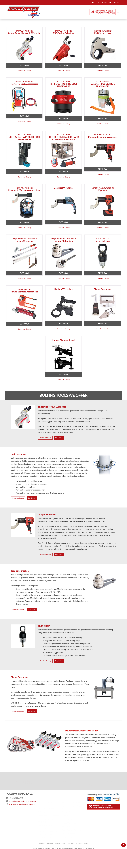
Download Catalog (24, 70)
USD (103, 2)
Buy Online (58, 436)
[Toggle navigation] (118, 12)
